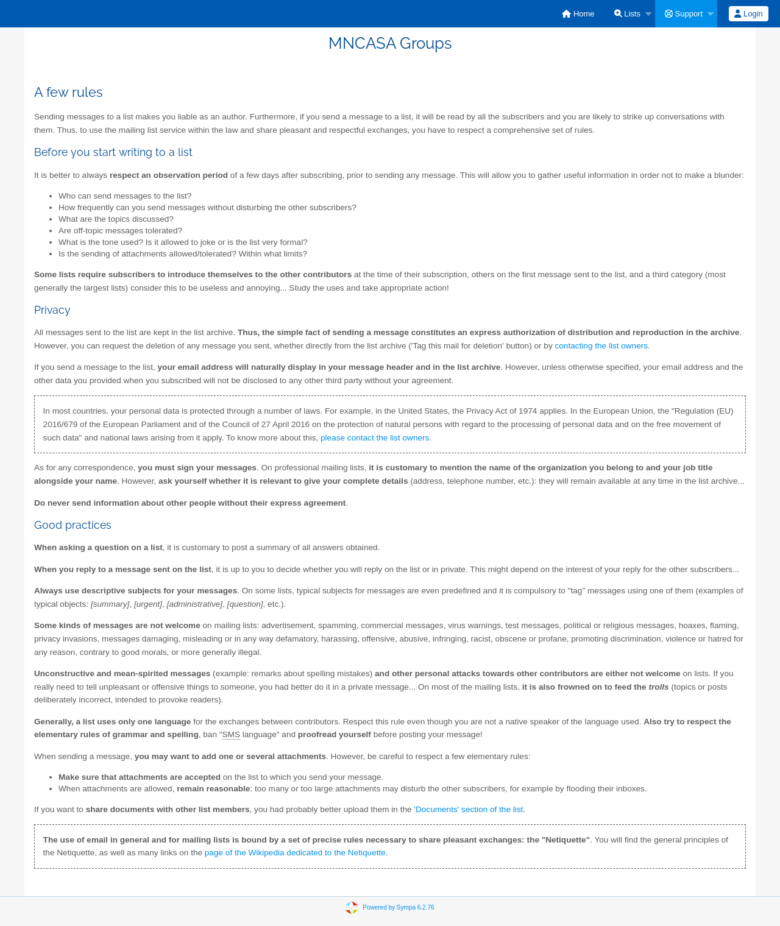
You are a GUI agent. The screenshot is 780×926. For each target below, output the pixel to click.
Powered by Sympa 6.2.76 (398, 907)
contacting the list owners (601, 345)
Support (684, 13)
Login (748, 13)
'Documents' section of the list (468, 809)
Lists (627, 13)
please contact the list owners (375, 437)
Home (578, 13)
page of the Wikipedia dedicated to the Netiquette (295, 852)
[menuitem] (578, 13)
